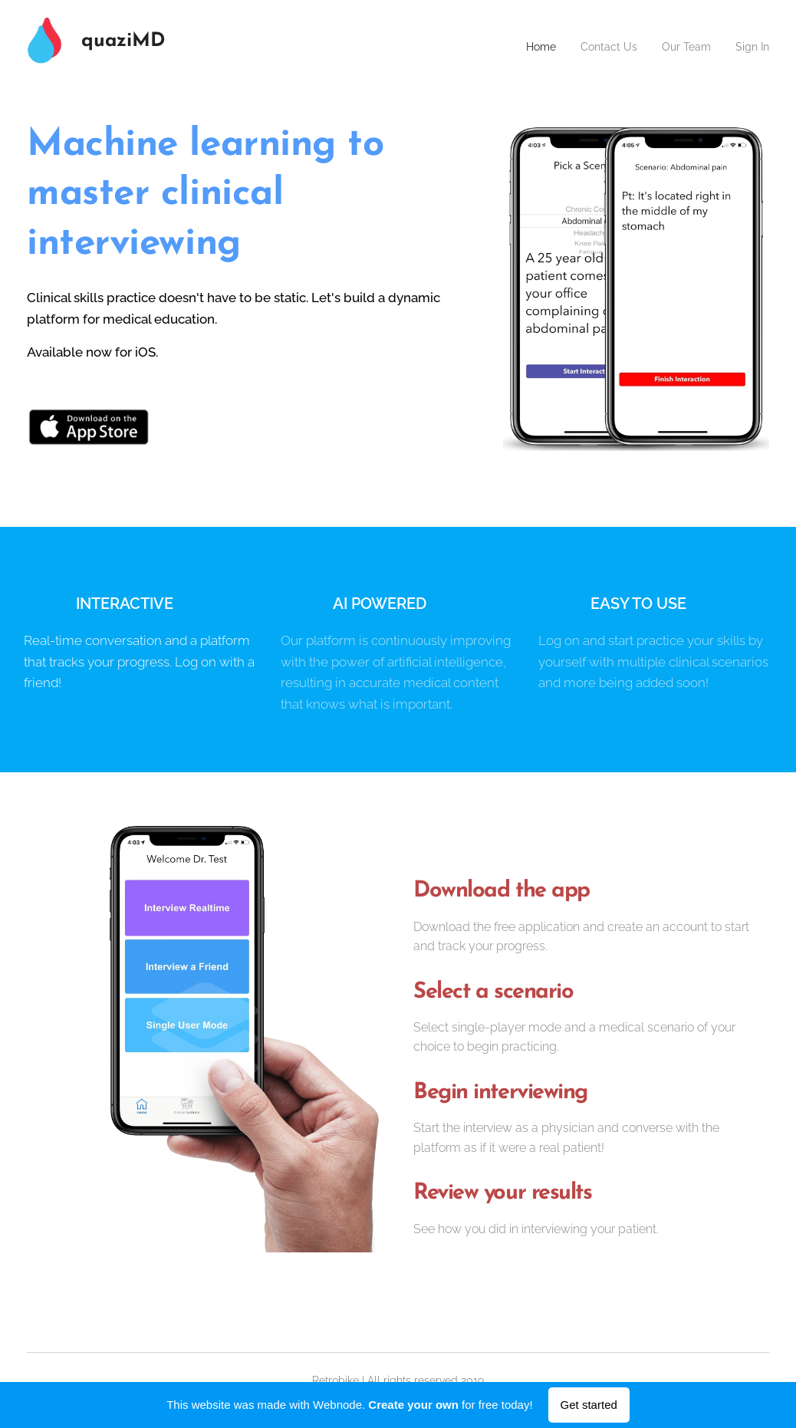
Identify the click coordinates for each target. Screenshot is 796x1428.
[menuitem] (525, 47)
